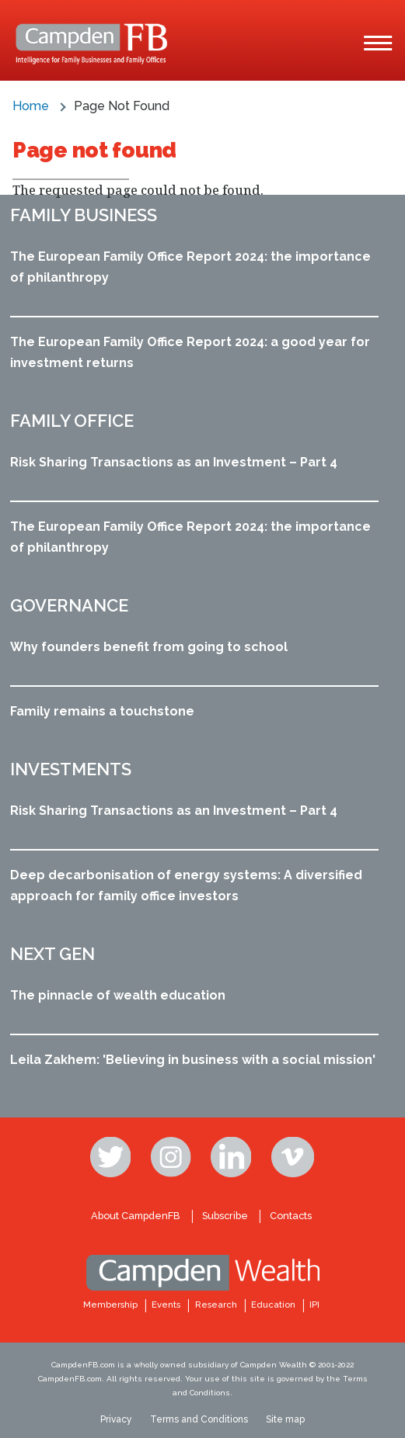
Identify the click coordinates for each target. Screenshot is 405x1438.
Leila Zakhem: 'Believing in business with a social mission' (192, 1059)
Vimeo (293, 1157)
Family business (83, 215)
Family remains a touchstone (102, 711)
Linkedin (232, 1157)
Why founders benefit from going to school (149, 646)
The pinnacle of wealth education (117, 995)
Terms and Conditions (199, 1419)
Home (30, 106)
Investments (70, 769)
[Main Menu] (378, 43)
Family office (72, 421)
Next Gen (52, 954)
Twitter (112, 1157)
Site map (285, 1419)
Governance (69, 605)
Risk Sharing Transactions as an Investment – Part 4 (173, 462)
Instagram (172, 1157)
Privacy (116, 1419)
